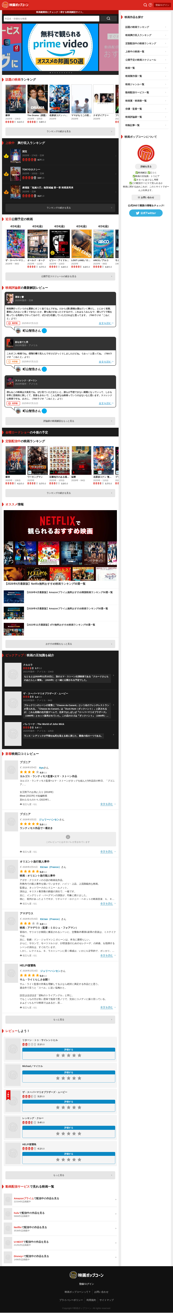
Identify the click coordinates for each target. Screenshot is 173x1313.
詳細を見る (146, 166)
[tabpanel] (60, 47)
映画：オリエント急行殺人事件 (37, 875)
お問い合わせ (146, 197)
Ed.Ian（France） (50, 867)
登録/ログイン (162, 5)
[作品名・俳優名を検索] (51, 18)
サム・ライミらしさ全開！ (35, 979)
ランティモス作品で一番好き (36, 828)
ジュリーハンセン (49, 819)
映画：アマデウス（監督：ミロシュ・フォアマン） (49, 927)
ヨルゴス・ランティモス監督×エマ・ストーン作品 (48, 776)
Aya (41, 767)
